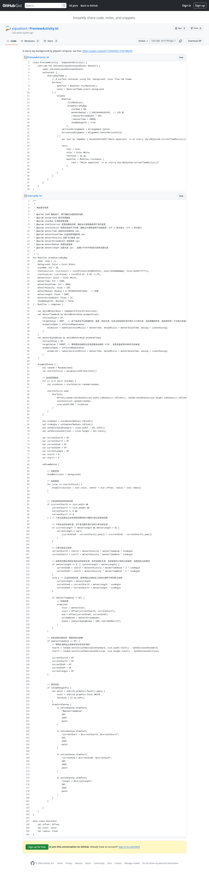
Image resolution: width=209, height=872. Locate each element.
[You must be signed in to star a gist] (180, 28)
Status (88, 863)
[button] (180, 41)
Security (78, 863)
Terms (60, 863)
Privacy (68, 863)
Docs (109, 863)
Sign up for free (37, 846)
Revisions (30, 41)
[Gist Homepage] (12, 6)
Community (99, 863)
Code (12, 41)
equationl (19, 28)
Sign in (186, 5)
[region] (104, 126)
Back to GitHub (89, 5)
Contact (118, 863)
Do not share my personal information (160, 863)
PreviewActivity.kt (44, 28)
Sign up (200, 5)
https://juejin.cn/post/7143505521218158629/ (107, 51)
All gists (73, 5)
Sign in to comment (129, 846)
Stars (51, 41)
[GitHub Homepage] (33, 863)
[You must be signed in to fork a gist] (196, 28)
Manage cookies (132, 863)
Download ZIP (194, 41)
